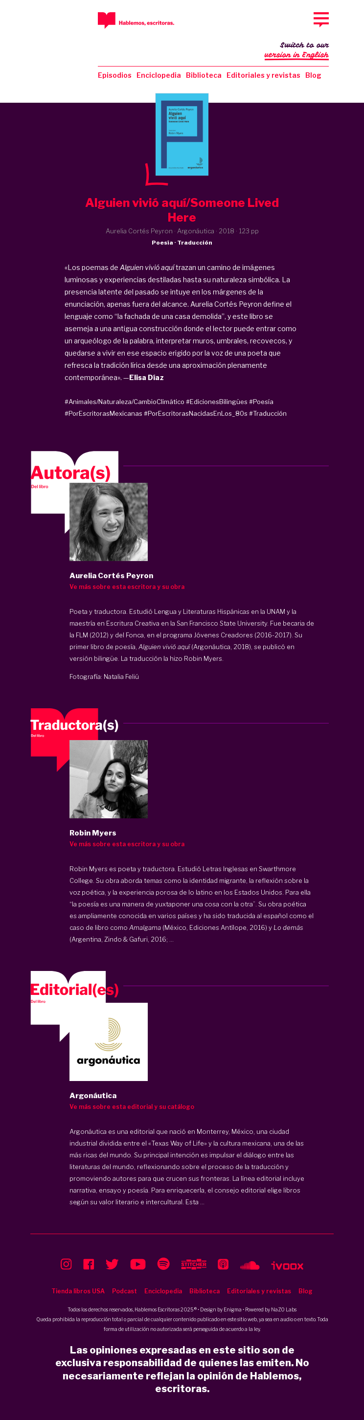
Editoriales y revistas (263, 75)
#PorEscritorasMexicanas (103, 413)
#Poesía (261, 402)
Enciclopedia (158, 75)
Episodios (115, 75)
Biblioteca (204, 75)
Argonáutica (88, 1131)
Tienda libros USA (78, 1291)
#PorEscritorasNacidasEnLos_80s (196, 413)
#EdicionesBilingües (217, 402)
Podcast (124, 1291)
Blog (313, 75)
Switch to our (297, 51)
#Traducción (268, 413)
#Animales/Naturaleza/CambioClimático (124, 402)
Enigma (233, 1309)
